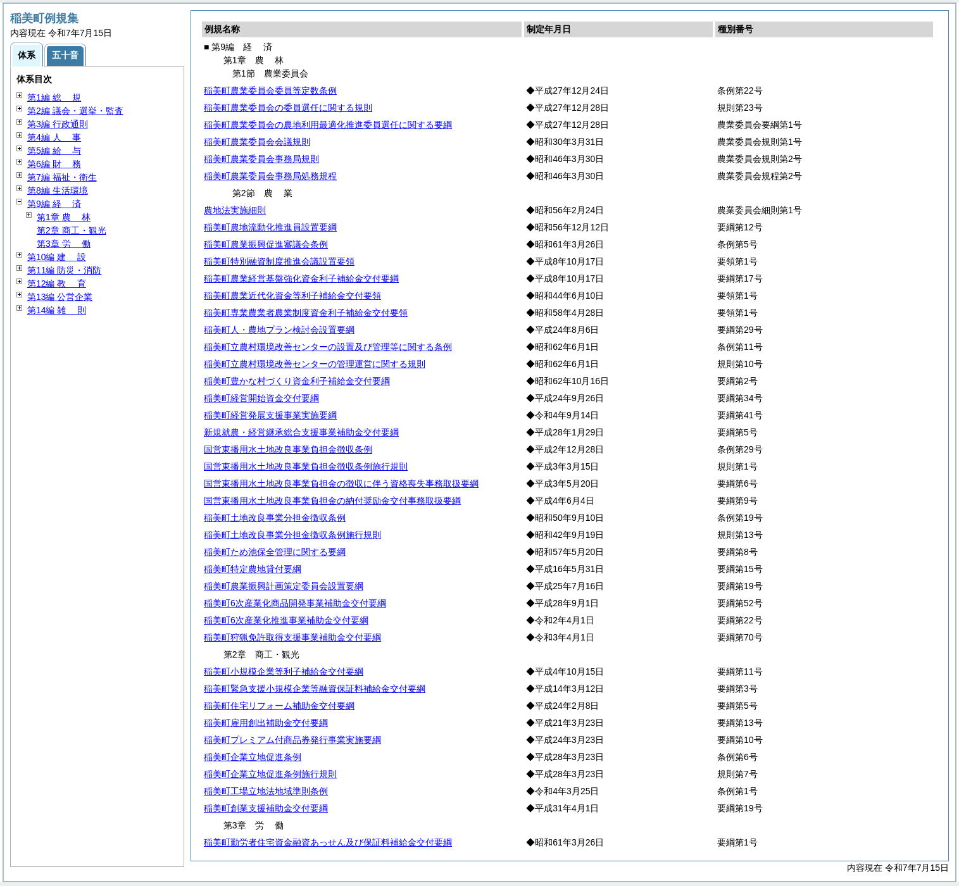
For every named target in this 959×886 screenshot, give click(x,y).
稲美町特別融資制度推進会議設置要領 (279, 261)
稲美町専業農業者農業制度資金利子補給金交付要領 (306, 313)
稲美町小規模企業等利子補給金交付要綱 (283, 671)
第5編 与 (54, 151)
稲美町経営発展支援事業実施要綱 (270, 415)
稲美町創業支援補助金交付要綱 (266, 808)
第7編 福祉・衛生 (62, 177)
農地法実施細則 (235, 210)
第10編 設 (56, 257)
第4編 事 (54, 137)
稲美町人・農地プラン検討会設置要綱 (279, 330)
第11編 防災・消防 (64, 270)
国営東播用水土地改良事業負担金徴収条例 (288, 449)
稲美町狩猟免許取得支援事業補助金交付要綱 (292, 637)
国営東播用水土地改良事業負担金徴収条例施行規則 (306, 466)
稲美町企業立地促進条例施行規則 (270, 774)
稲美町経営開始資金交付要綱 (261, 398)
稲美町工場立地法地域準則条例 (266, 791)
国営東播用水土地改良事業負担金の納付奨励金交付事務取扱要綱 (332, 501)
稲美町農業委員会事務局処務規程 (270, 176)
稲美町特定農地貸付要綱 (252, 569)
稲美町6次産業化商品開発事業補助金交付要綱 (295, 603)
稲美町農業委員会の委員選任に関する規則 (288, 108)
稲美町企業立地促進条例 (252, 757)
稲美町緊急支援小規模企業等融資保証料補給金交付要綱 (314, 688)
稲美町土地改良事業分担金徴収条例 (275, 518)
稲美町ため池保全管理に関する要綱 (275, 552)
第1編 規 (54, 97)
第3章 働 (64, 244)
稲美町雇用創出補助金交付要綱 (266, 723)
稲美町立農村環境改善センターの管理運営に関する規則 (314, 364)
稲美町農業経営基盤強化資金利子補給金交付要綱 (301, 278)
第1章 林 (64, 217)
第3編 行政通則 (57, 124)
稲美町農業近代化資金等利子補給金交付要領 (292, 295)
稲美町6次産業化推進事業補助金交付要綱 (286, 620)
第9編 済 (54, 204)
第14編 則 (56, 310)
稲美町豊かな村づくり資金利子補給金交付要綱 (297, 381)
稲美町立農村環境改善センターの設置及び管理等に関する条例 (328, 347)
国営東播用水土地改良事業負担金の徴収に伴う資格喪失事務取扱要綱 (341, 483)
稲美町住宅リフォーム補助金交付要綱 (279, 706)
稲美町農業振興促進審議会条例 (266, 244)
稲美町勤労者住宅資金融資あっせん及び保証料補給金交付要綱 (328, 842)
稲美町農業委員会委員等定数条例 (270, 90)
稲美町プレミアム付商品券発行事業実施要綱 (292, 740)
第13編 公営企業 (59, 297)
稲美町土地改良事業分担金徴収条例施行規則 (292, 535)
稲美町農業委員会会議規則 (257, 142)
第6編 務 (54, 164)
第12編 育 (56, 283)
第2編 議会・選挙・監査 (75, 111)
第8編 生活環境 (57, 190)
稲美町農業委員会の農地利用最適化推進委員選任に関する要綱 (328, 125)
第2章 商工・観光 (71, 230)
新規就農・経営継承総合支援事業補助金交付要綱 (301, 432)
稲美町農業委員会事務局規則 (261, 159)
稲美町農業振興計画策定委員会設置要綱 (283, 586)
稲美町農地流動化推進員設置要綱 (270, 227)
